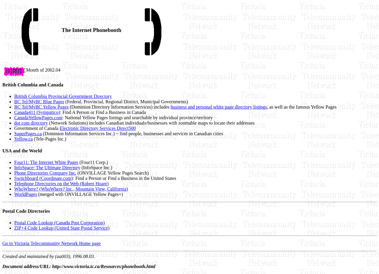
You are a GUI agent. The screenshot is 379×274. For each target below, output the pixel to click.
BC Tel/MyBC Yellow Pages (41, 106)
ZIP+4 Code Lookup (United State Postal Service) (62, 228)
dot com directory (31, 122)
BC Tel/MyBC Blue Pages (39, 101)
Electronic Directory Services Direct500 (98, 128)
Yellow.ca (23, 138)
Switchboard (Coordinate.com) (43, 178)
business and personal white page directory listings (219, 106)
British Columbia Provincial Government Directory (63, 96)
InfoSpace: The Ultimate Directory (47, 167)
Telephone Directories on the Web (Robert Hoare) (61, 183)
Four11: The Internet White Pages (46, 162)
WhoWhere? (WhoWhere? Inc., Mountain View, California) (71, 188)
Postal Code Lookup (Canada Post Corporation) (59, 222)
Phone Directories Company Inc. (45, 172)
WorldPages (25, 194)
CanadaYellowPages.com (38, 117)
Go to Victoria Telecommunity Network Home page (51, 243)
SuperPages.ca (28, 133)
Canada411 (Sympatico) (37, 112)
